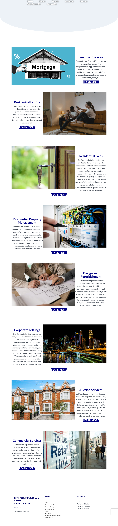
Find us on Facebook (83, 502)
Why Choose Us (34, 4)
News (47, 511)
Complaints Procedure (52, 505)
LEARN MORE (91, 82)
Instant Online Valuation (53, 515)
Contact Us (52, 4)
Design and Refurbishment (90, 274)
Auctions (48, 513)
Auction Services (90, 390)
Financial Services (91, 57)
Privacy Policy (49, 509)
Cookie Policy (49, 507)
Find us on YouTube (83, 508)
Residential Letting (27, 102)
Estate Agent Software (21, 511)
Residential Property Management (27, 220)
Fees (46, 502)
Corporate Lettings (27, 330)
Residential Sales (91, 156)
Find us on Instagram (83, 506)
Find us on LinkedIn (83, 504)
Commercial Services (27, 440)
